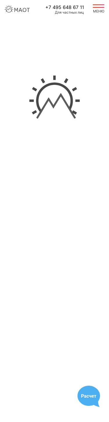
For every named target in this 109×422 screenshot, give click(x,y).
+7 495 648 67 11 (64, 7)
